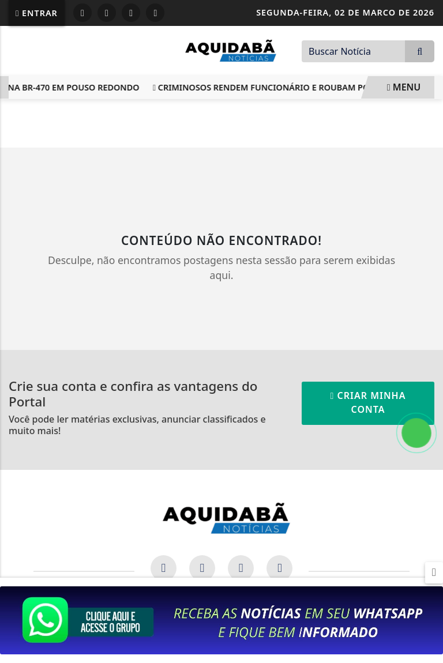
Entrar (37, 12)
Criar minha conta (368, 402)
